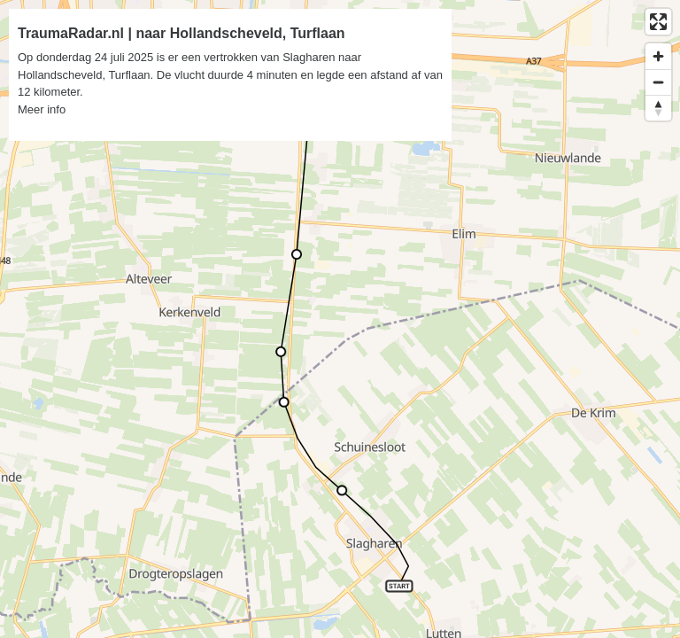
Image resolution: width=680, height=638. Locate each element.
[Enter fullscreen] (658, 22)
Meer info (42, 109)
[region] (340, 319)
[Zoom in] (658, 56)
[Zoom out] (658, 82)
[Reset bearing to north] (658, 108)
